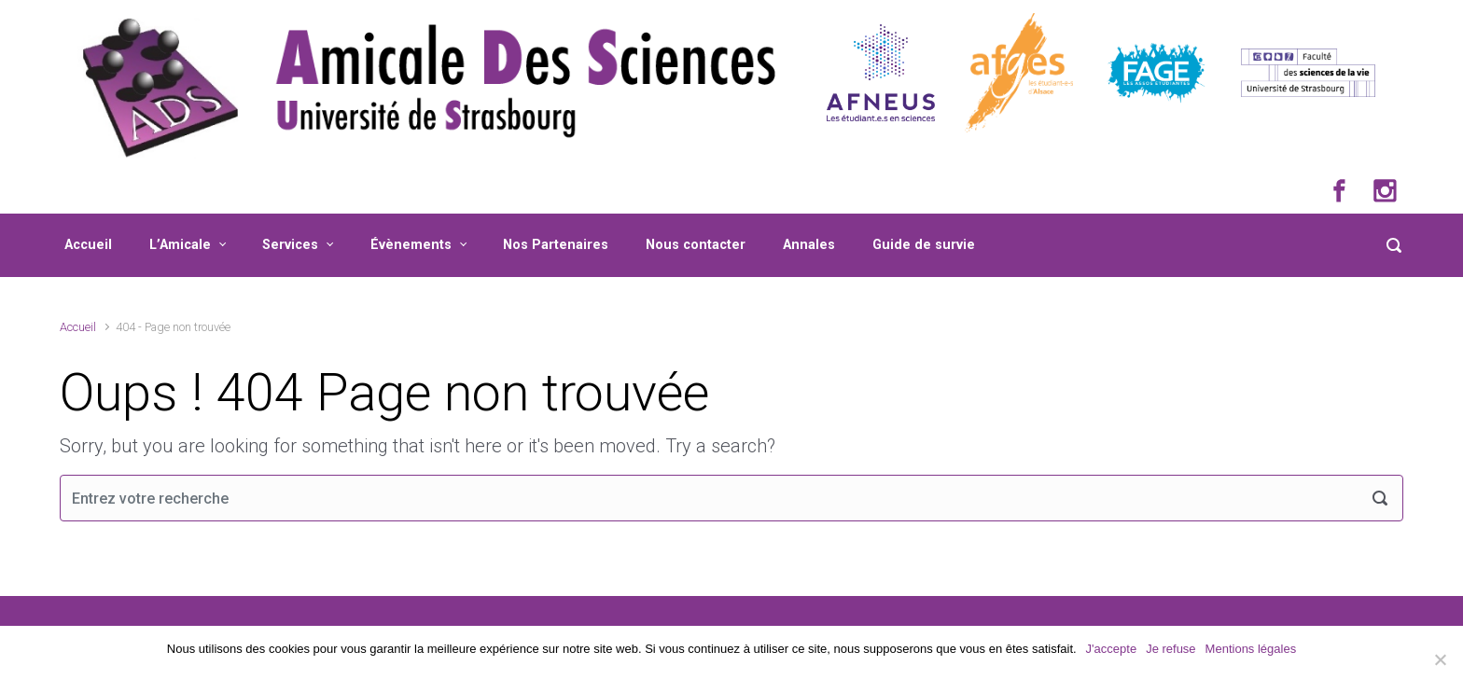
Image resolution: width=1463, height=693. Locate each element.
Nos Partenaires (555, 245)
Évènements (411, 245)
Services (290, 245)
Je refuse (1170, 649)
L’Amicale (180, 245)
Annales (809, 245)
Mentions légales (1251, 649)
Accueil (88, 245)
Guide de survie (923, 245)
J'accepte (1111, 649)
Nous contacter (695, 245)
